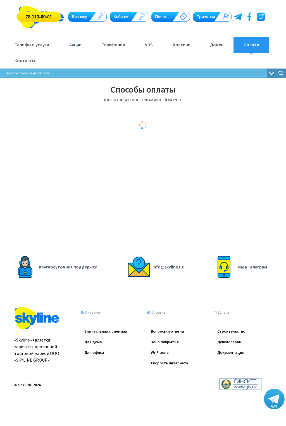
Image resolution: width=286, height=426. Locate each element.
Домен (216, 44)
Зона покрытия (165, 341)
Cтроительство (231, 331)
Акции (75, 44)
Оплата (251, 44)
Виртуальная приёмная (105, 331)
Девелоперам (229, 341)
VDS (149, 44)
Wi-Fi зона (160, 352)
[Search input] (134, 73)
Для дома (93, 341)
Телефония (113, 44)
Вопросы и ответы (167, 331)
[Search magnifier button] (281, 73)
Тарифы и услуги (32, 44)
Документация (230, 352)
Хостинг (181, 44)
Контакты (25, 60)
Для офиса (94, 352)
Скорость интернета (169, 363)
